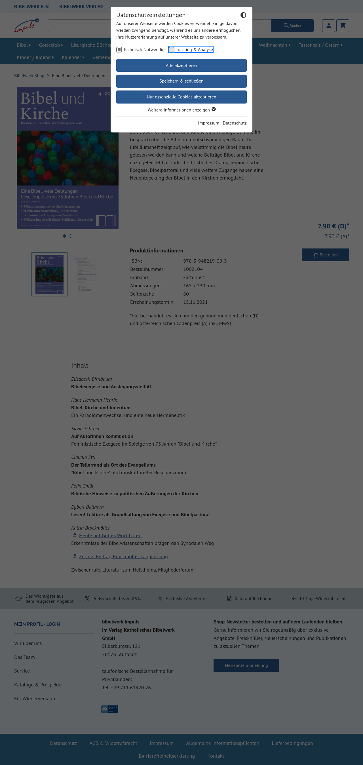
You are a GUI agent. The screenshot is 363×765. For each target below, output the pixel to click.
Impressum (208, 123)
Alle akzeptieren (181, 65)
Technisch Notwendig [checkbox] (144, 49)
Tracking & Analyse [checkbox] (194, 49)
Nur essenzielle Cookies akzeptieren (181, 97)
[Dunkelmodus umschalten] (243, 16)
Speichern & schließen (181, 81)
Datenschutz (235, 123)
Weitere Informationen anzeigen (181, 110)
